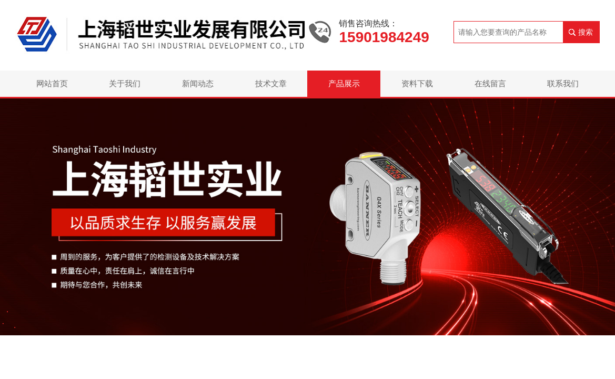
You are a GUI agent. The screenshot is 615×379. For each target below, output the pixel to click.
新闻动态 (198, 83)
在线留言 (490, 83)
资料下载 (417, 83)
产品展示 (344, 83)
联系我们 (563, 83)
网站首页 (52, 83)
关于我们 (124, 83)
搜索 (585, 32)
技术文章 (271, 83)
